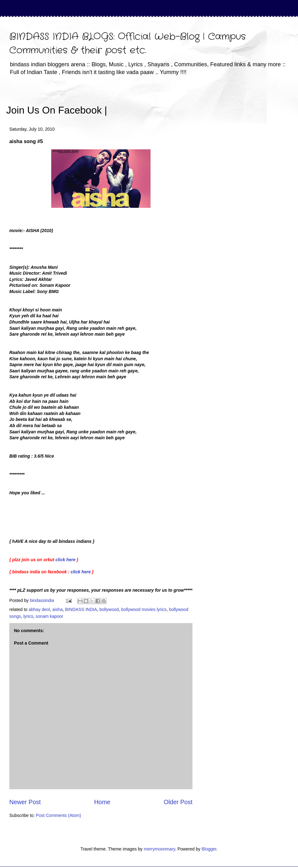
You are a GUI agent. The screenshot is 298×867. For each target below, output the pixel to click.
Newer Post (25, 802)
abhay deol (39, 609)
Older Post (178, 802)
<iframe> (180, 101)
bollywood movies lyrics (143, 609)
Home (102, 802)
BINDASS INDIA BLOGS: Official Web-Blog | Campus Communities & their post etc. (127, 43)
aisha (57, 609)
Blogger (208, 848)
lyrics (28, 616)
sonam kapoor (49, 616)
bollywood (109, 609)
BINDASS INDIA (81, 609)
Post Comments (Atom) (58, 815)
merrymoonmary (159, 848)
